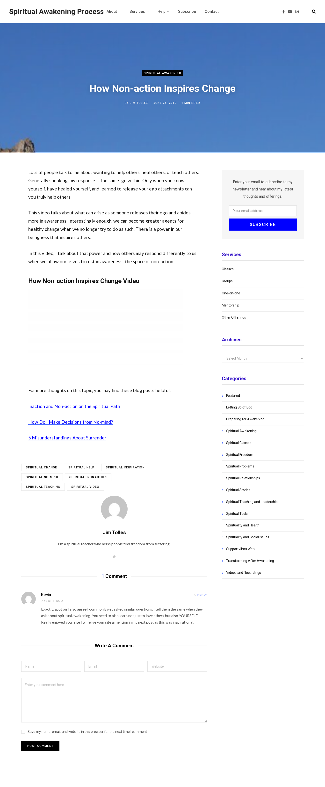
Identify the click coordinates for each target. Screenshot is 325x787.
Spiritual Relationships (243, 478)
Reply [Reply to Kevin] (202, 595)
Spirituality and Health (243, 525)
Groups (227, 281)
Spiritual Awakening (162, 73)
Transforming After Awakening (250, 561)
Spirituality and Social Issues (247, 537)
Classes (228, 269)
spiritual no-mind (42, 477)
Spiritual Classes (238, 443)
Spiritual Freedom (239, 455)
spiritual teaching (43, 486)
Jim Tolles (139, 103)
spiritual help (81, 467)
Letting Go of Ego (239, 407)
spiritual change (41, 467)
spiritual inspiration (125, 467)
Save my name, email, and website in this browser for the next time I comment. (88, 732)
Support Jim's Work (240, 549)
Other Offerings (234, 317)
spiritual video (85, 486)
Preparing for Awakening (245, 419)
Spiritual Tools (237, 514)
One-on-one (231, 293)
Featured (233, 396)
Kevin (46, 594)
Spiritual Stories (238, 490)
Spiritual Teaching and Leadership (252, 502)
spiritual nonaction (88, 477)
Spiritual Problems (240, 466)
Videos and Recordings (243, 573)
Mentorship (230, 305)
